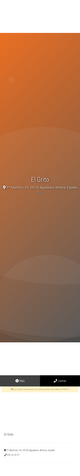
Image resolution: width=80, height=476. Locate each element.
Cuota (40, 193)
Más (20, 381)
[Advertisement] (40, 16)
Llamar (60, 381)
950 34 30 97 (11, 455)
